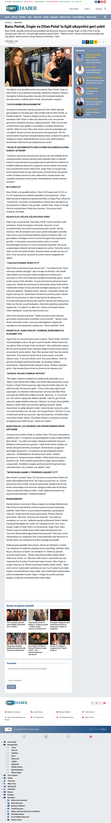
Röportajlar (91, 17)
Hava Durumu (37, 712)
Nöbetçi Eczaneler (13, 712)
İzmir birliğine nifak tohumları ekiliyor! (93, 71)
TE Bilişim (103, 729)
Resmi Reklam (79, 17)
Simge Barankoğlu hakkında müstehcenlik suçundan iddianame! (16, 648)
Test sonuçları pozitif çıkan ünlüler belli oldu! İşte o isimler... (16, 625)
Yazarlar (97, 9)
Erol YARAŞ (90, 67)
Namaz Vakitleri (63, 712)
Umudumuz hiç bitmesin (92, 92)
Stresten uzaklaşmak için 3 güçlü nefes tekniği (94, 103)
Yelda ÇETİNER (92, 99)
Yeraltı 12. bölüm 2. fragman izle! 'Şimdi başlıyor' (58, 648)
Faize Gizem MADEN (94, 78)
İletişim (9, 795)
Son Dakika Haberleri (64, 717)
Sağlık (46, 17)
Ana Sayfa (10, 742)
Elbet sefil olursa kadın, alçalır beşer (93, 61)
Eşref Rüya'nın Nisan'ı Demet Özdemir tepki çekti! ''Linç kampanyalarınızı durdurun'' (37, 650)
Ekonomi (37, 17)
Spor (30, 17)
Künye (8, 792)
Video (86, 9)
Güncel (14, 17)
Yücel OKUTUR (92, 109)
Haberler (8, 22)
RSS (8, 729)
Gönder (11, 687)
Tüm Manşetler (37, 717)
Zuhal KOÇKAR (92, 88)
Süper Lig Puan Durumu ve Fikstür (15, 719)
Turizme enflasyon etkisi (93, 113)
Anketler (9, 789)
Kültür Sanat (65, 17)
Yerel (7, 17)
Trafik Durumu (88, 712)
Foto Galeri (72, 9)
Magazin (54, 17)
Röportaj (10, 784)
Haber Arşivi (88, 717)
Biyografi (10, 786)
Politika (22, 17)
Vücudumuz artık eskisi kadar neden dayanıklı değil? (95, 82)
